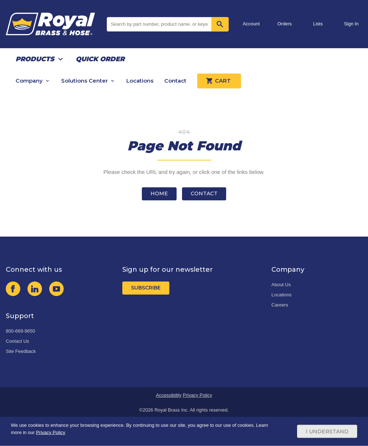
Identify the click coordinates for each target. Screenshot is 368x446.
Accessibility (169, 395)
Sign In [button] (351, 23)
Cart (219, 80)
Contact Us (17, 341)
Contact (175, 80)
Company (29, 80)
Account (251, 23)
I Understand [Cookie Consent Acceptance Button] (327, 431)
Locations (139, 80)
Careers (279, 305)
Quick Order (100, 59)
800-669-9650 (20, 331)
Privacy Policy (197, 395)
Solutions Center (84, 80)
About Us (281, 284)
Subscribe (146, 287)
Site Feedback (21, 351)
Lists (318, 23)
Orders (285, 23)
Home (159, 193)
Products (35, 59)
